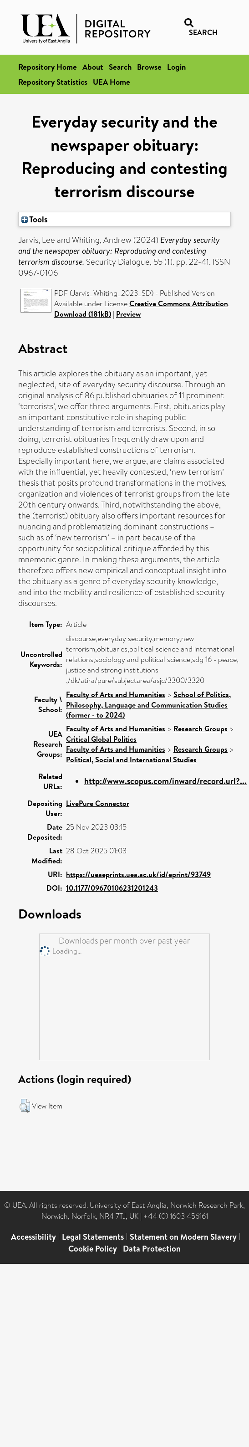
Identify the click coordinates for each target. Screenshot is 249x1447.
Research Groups (200, 729)
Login (176, 67)
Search (120, 67)
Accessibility (33, 1236)
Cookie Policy (92, 1248)
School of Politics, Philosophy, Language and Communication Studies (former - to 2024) (148, 704)
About (92, 67)
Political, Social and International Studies (131, 759)
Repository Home (47, 67)
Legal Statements (93, 1236)
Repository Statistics (52, 82)
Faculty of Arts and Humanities (115, 694)
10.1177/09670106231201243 (112, 888)
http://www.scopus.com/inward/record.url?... (165, 781)
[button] (25, 1106)
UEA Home (111, 82)
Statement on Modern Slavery (183, 1236)
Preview (128, 314)
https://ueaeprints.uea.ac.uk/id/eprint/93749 (138, 874)
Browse (149, 67)
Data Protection (152, 1248)
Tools (34, 219)
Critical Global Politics (101, 739)
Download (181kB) (82, 314)
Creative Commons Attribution (178, 303)
